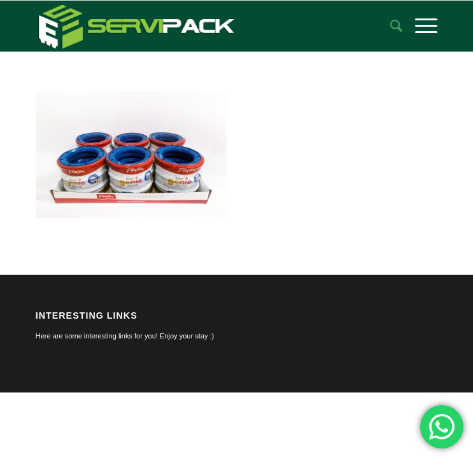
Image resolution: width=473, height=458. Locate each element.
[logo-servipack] (196, 26)
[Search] (390, 26)
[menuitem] (390, 26)
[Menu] (419, 26)
